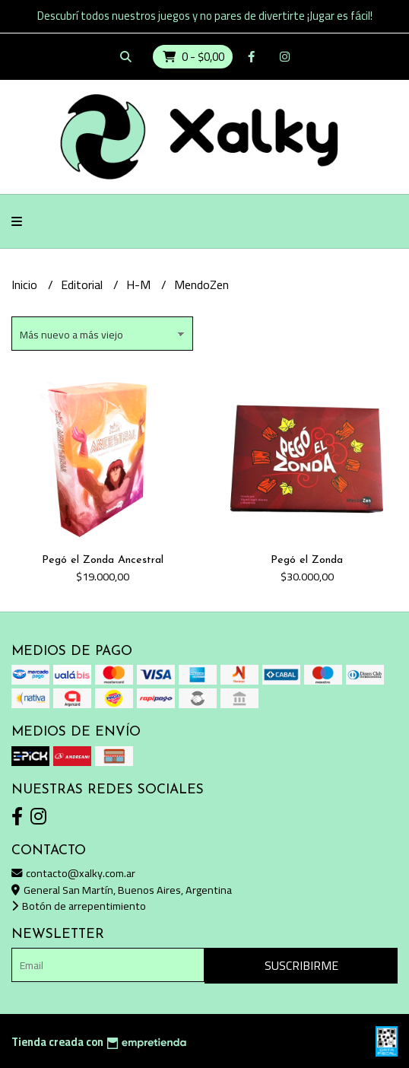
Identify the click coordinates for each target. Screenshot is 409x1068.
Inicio (25, 284)
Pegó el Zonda (307, 560)
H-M (140, 284)
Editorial (83, 284)
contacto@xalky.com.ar (73, 873)
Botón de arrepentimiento (78, 905)
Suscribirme (301, 965)
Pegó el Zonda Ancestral (102, 560)
